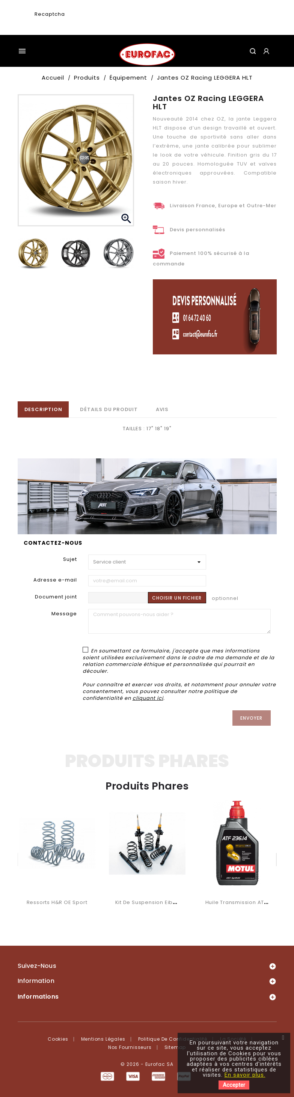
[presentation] (121, 20)
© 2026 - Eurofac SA (147, 1064)
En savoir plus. (245, 1074)
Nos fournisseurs (130, 1047)
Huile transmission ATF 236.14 (245, 902)
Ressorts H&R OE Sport (57, 902)
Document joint (56, 596)
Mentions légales (103, 1039)
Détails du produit (108, 409)
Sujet (70, 559)
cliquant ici (148, 698)
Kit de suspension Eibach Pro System (165, 902)
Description (43, 409)
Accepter (234, 1085)
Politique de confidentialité (172, 1039)
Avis (162, 409)
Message (64, 613)
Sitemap (175, 1047)
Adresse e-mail (55, 579)
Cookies (58, 1039)
